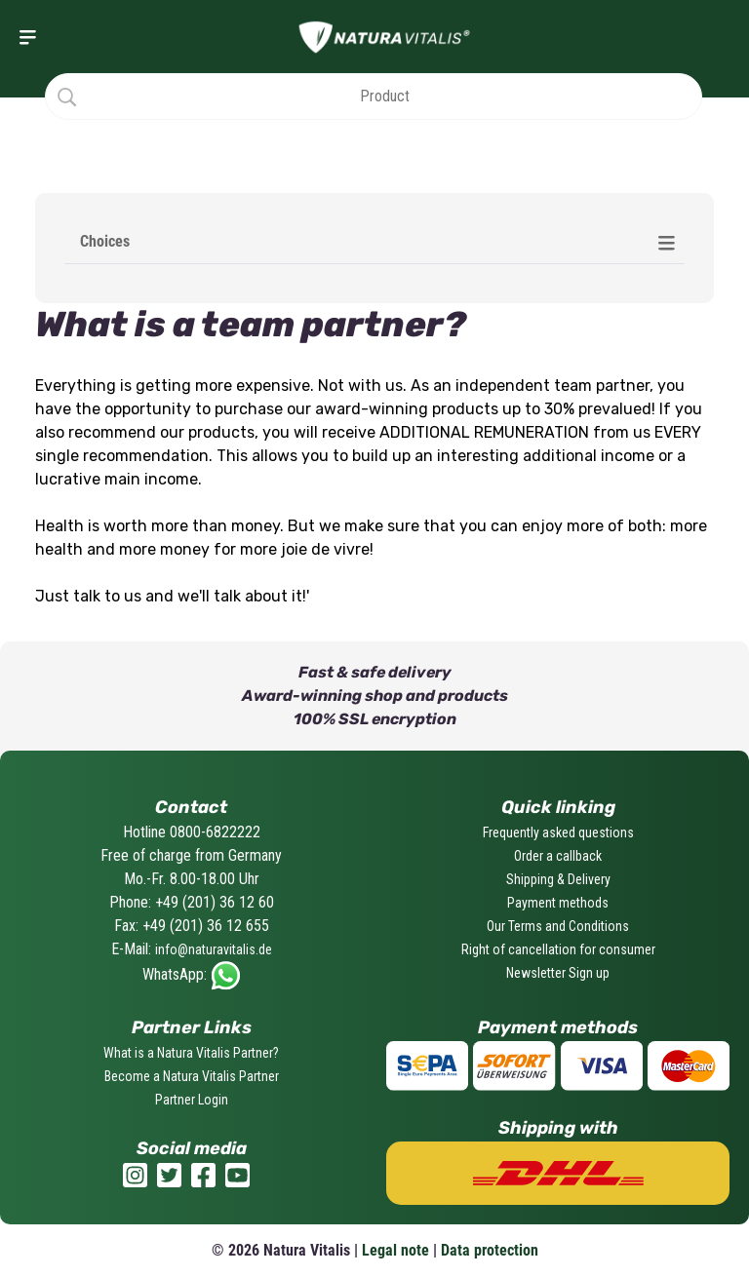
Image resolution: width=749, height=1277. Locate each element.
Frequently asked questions (558, 832)
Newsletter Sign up (558, 973)
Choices (105, 241)
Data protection (489, 1250)
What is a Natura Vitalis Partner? (191, 1053)
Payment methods (558, 902)
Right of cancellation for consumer (558, 949)
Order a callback (558, 856)
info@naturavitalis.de (213, 949)
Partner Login (191, 1099)
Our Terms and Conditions (558, 926)
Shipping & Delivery (558, 879)
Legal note (395, 1250)
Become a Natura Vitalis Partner (191, 1076)
